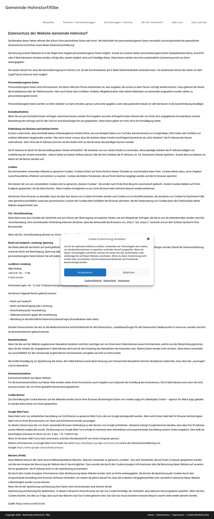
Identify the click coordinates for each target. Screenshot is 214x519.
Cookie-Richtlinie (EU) (198, 514)
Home (151, 514)
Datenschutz (109, 280)
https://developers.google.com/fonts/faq (96, 443)
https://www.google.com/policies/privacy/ (40, 447)
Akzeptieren (85, 272)
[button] (148, 239)
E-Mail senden (15, 277)
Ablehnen (129, 272)
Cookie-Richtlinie (93, 280)
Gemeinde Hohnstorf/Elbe (31, 7)
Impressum (124, 280)
